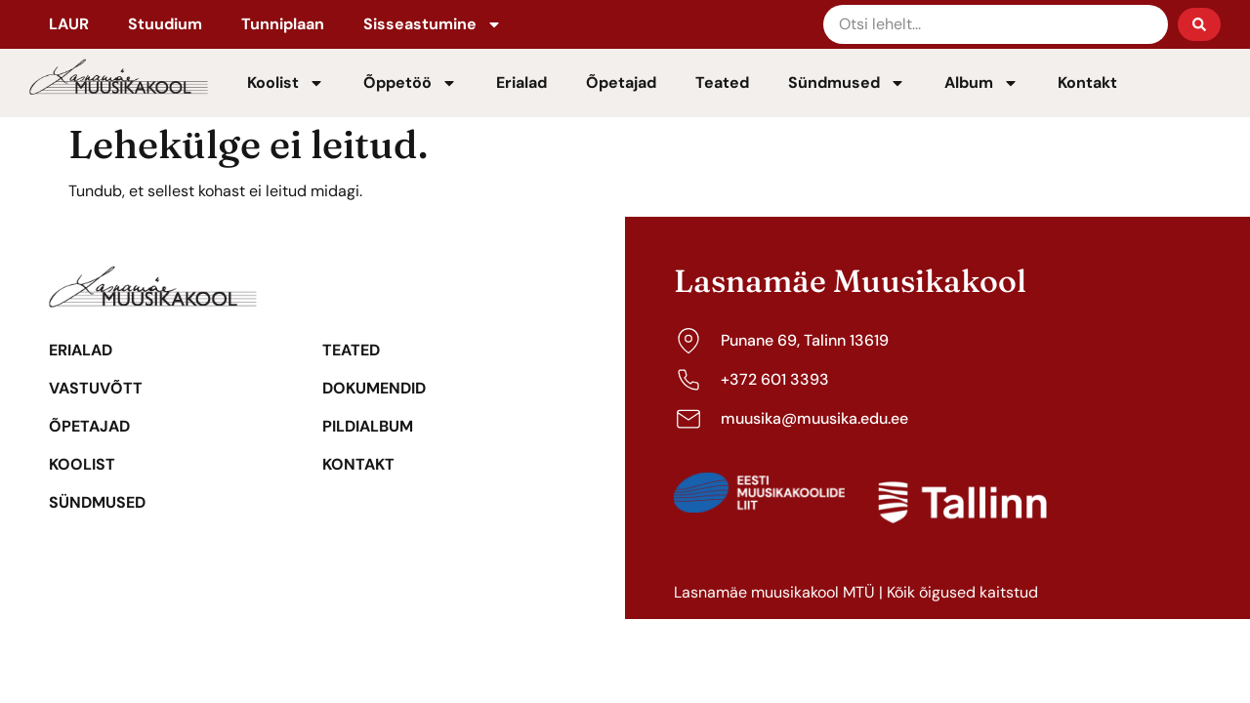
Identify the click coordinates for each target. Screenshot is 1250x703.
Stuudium (165, 24)
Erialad (521, 82)
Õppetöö (410, 83)
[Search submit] (1199, 24)
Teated (722, 82)
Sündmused (846, 83)
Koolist (285, 83)
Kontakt (1087, 82)
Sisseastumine (432, 24)
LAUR (69, 24)
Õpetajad (621, 82)
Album (981, 83)
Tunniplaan (282, 24)
